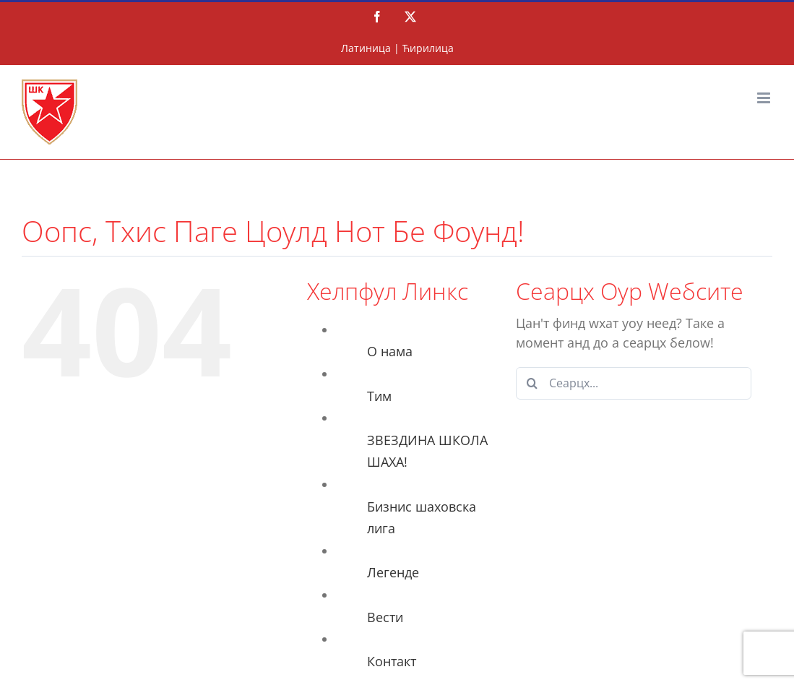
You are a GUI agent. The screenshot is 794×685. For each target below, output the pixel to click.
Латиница (366, 48)
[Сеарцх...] (633, 383)
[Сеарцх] (532, 383)
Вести (385, 617)
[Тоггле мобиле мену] (764, 97)
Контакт (391, 661)
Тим (379, 396)
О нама (390, 351)
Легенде (393, 572)
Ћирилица (428, 48)
